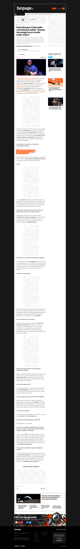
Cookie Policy (36, 537)
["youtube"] (22, 522)
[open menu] (15, 14)
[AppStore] (17, 546)
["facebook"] (28, 522)
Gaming (46, 14)
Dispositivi (28, 14)
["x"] (25, 522)
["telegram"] (31, 522)
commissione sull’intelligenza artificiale (35, 91)
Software (35, 14)
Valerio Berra (22, 54)
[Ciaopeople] (63, 546)
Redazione (36, 539)
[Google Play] (22, 546)
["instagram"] (19, 522)
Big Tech (50, 14)
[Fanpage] (18, 529)
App (32, 14)
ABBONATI (54, 8)
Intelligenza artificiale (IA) (54, 54)
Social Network (41, 14)
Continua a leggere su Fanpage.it (31, 466)
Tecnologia (21, 14)
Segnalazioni (36, 534)
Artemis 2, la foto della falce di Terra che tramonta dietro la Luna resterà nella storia (51, 497)
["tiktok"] (16, 522)
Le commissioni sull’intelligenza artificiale (26, 78)
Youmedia (35, 532)
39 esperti (20, 93)
